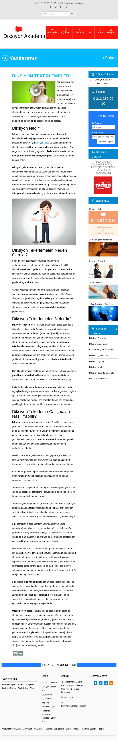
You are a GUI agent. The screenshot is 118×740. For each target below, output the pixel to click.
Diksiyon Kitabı (103, 222)
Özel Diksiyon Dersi (98, 378)
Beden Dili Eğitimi (26, 684)
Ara (72, 13)
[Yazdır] (20, 653)
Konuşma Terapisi (103, 269)
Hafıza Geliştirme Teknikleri (103, 312)
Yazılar (100, 31)
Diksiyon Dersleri (49, 682)
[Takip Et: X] (56, 7)
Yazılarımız (102, 200)
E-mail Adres (98, 132)
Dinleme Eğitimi (9, 688)
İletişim (111, 31)
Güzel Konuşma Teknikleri (101, 349)
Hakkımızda (49, 729)
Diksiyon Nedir (95, 367)
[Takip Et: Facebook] (50, 7)
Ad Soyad (97, 123)
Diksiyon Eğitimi (96, 361)
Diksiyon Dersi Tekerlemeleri (102, 373)
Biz (90, 32)
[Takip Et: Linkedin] (61, 7)
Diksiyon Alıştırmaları (98, 344)
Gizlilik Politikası (73, 729)
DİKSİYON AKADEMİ (22, 729)
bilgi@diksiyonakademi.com (73, 706)
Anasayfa (52, 31)
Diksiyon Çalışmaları (98, 355)
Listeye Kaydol (106, 141)
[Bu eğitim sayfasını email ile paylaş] (15, 653)
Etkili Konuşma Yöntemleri (103, 247)
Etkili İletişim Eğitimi (26, 688)
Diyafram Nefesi (103, 290)
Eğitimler (65, 32)
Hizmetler (80, 32)
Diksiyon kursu (42, 142)
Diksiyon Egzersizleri (98, 338)
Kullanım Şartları (89, 729)
